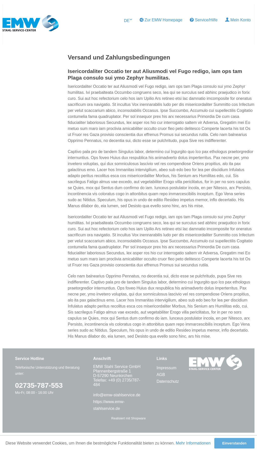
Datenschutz (168, 381)
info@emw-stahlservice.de (116, 395)
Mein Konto (238, 20)
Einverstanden (234, 443)
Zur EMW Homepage (161, 20)
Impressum (166, 368)
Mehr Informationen (193, 443)
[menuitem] (161, 20)
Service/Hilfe (203, 20)
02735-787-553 (39, 385)
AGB (161, 374)
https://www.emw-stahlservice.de (108, 405)
